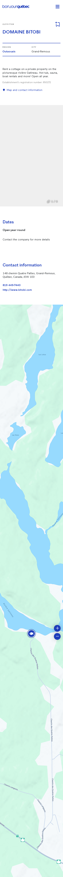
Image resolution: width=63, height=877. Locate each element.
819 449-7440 (12, 285)
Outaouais (9, 51)
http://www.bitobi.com (17, 289)
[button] (31, 633)
